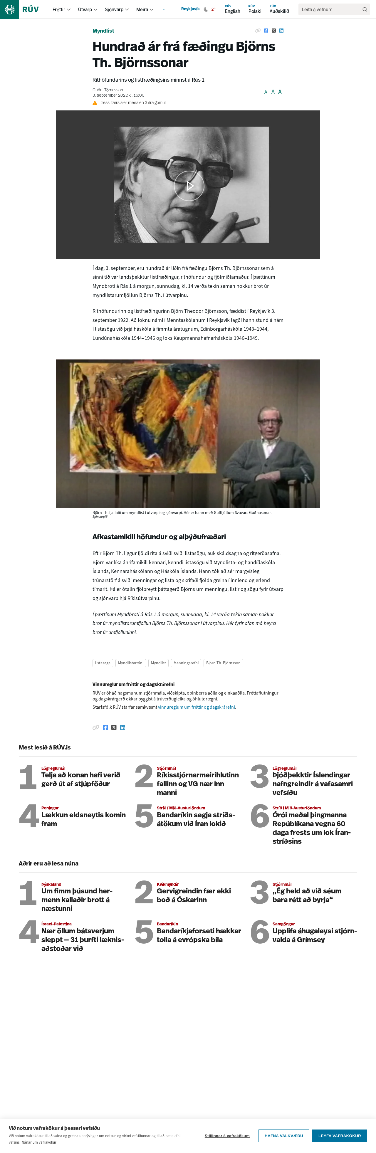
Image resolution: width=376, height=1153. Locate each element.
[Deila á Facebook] (266, 30)
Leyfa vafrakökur (339, 1136)
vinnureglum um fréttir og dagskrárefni (196, 707)
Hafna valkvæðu (284, 1136)
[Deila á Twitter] (274, 30)
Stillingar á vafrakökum (227, 1136)
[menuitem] (68, 9)
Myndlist (103, 31)
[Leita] (365, 9)
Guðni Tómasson (108, 90)
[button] (189, 185)
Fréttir (59, 9)
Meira (142, 9)
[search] (331, 9)
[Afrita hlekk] (258, 30)
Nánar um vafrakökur (39, 1142)
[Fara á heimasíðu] (24, 9)
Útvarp (85, 9)
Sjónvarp (114, 9)
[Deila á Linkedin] (281, 30)
